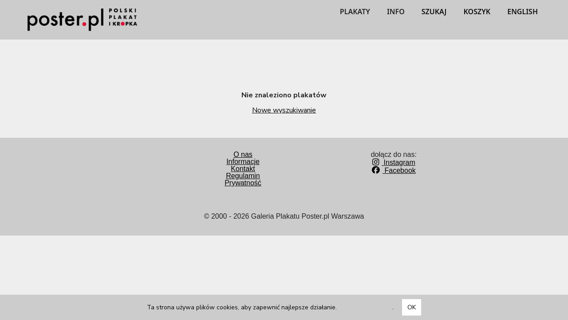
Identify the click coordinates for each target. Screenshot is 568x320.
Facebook (394, 170)
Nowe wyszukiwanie (284, 110)
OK (411, 307)
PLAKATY (355, 11)
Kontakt (243, 168)
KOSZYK (477, 11)
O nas (242, 154)
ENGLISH (522, 11)
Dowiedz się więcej (365, 307)
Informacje (243, 161)
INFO (396, 11)
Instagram (393, 162)
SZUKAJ (434, 11)
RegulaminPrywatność (243, 179)
